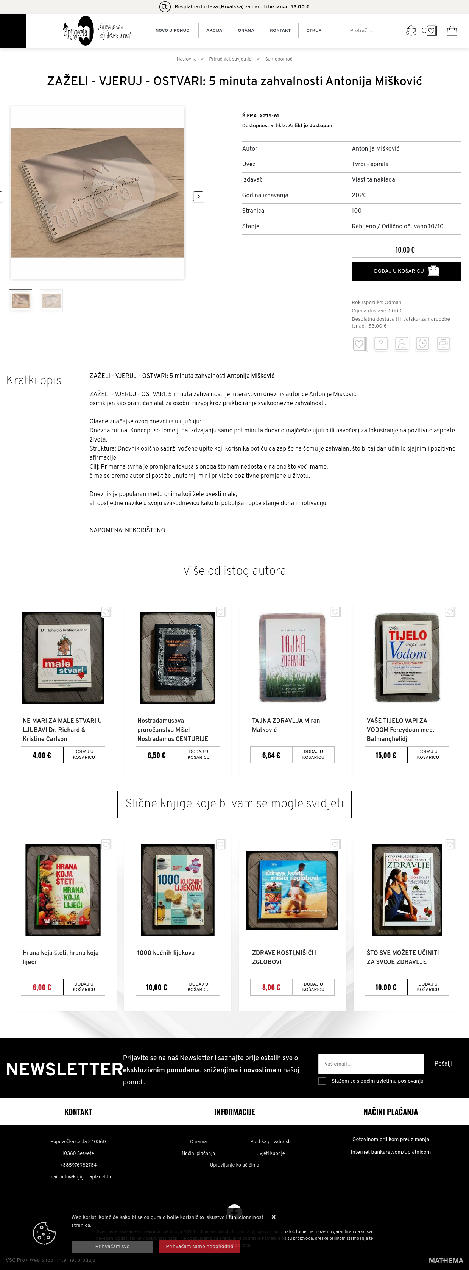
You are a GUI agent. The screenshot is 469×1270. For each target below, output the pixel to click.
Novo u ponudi (173, 30)
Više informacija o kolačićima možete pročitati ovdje (133, 1233)
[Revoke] (200, 1246)
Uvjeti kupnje (270, 1152)
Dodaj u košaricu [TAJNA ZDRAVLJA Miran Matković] (313, 754)
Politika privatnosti (271, 1140)
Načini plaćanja (198, 1152)
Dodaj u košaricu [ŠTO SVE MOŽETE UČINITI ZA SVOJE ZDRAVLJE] (428, 985)
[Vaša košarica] (452, 30)
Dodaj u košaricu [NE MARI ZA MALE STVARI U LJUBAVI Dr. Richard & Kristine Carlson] (84, 754)
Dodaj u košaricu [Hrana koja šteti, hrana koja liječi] (84, 985)
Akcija (214, 30)
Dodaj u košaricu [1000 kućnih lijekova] (199, 985)
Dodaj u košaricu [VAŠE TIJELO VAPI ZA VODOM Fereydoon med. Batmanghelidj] (428, 754)
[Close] (112, 1247)
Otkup (313, 30)
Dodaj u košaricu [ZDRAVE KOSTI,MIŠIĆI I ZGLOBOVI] (313, 985)
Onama (246, 30)
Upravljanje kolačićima (234, 1164)
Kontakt (280, 30)
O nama (198, 1140)
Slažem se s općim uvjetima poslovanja (378, 1080)
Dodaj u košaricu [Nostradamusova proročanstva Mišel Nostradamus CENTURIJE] (199, 754)
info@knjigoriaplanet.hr (86, 1175)
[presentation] (200, 196)
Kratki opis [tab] (34, 381)
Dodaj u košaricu (406, 270)
